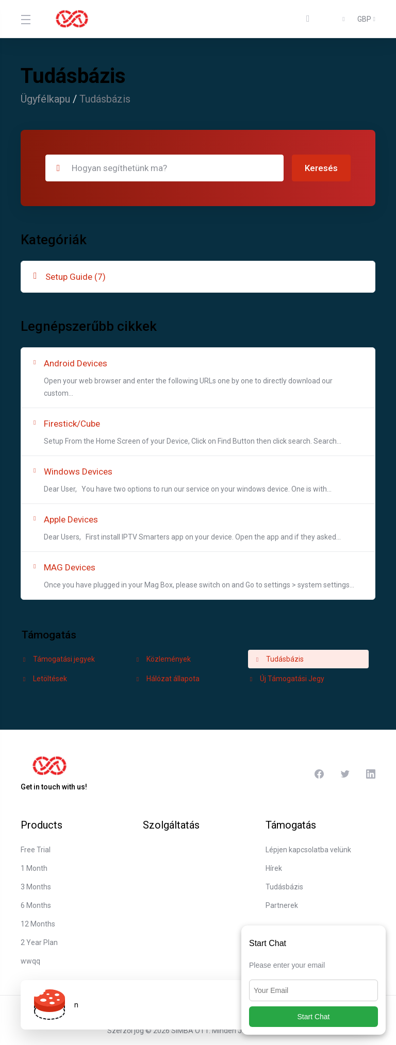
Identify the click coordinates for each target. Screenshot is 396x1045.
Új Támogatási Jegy (286, 679)
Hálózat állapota (167, 679)
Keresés (321, 168)
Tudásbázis (279, 659)
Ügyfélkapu (45, 99)
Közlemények (163, 659)
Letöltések (44, 679)
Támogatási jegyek (58, 659)
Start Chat (313, 1017)
